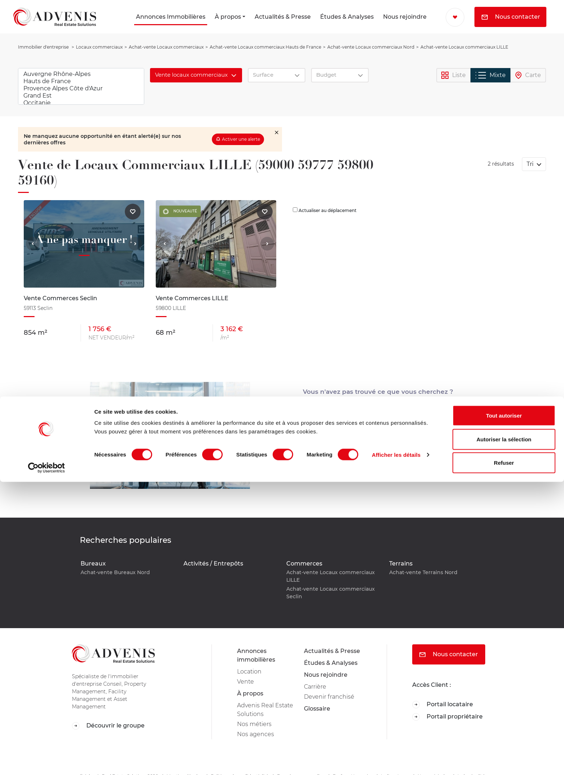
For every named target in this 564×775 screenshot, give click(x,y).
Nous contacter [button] (511, 16)
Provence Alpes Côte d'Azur (81, 88)
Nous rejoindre (405, 16)
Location (249, 671)
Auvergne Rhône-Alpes (81, 74)
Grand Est (81, 95)
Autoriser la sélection (504, 732)
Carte (528, 75)
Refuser (504, 756)
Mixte (491, 75)
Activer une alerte (241, 139)
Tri (531, 164)
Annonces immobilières (256, 655)
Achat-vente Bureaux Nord (115, 572)
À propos (228, 16)
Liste (453, 75)
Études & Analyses (347, 16)
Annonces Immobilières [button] (170, 16)
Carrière (315, 686)
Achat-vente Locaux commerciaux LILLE (330, 576)
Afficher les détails (396, 748)
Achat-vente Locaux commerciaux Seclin (330, 593)
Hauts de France (81, 81)
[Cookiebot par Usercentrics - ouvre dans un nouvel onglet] (46, 761)
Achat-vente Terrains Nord (423, 572)
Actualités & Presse (283, 16)
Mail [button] (378, 447)
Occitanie (81, 103)
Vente (245, 681)
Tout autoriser (504, 709)
